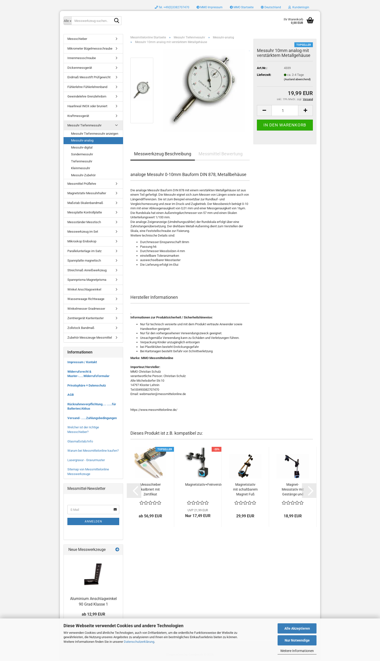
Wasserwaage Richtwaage (85, 299)
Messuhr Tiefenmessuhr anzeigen (94, 133)
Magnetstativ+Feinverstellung (207, 484)
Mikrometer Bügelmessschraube (89, 48)
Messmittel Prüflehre (81, 183)
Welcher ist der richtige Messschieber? (83, 429)
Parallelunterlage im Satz (84, 251)
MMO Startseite (241, 7)
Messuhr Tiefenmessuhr (84, 125)
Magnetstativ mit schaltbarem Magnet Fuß (245, 489)
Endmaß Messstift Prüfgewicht (88, 77)
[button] (271, 7)
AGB (70, 395)
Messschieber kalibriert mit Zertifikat (150, 489)
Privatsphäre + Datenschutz (86, 385)
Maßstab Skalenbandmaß (85, 203)
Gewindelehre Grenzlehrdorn (86, 96)
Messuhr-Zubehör (83, 175)
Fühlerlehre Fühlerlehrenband (87, 87)
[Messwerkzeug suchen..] (67, 20)
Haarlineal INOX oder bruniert (87, 106)
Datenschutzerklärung (139, 641)
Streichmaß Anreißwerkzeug (87, 270)
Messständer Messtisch (84, 222)
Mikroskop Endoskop (81, 241)
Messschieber (77, 39)
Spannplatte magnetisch (84, 260)
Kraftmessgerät (78, 116)
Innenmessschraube (81, 58)
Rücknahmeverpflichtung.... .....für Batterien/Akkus (91, 406)
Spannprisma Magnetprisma (86, 280)
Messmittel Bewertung (221, 153)
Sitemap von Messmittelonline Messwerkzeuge (88, 471)
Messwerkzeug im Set (82, 231)
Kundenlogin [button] (298, 7)
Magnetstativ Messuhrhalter (86, 193)
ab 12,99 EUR (93, 614)
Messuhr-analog (82, 140)
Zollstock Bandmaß (80, 328)
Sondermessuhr (82, 154)
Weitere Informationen (297, 651)
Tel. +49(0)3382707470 (172, 7)
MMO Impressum (210, 7)
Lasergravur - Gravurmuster (86, 460)
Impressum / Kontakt (82, 362)
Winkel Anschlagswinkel (84, 289)
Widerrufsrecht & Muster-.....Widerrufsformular (88, 374)
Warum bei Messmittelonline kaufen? (93, 450)
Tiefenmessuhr (81, 161)
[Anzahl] (284, 110)
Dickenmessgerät (79, 68)
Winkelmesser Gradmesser (86, 308)
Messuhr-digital (81, 147)
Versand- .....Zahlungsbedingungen (92, 418)
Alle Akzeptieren (297, 628)
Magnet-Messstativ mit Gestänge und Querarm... (293, 490)
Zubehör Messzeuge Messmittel (89, 337)
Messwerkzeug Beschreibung (162, 153)
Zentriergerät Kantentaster (85, 318)
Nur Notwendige (297, 640)
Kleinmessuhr (80, 168)
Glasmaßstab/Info (80, 441)
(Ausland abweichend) (297, 79)
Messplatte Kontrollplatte (84, 212)
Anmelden (93, 521)
